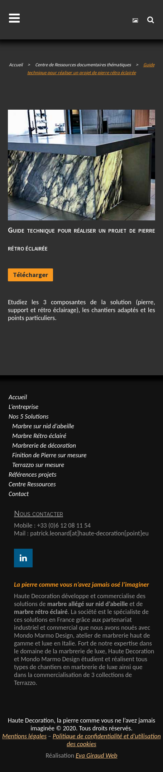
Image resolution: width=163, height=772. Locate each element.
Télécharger (30, 275)
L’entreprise (23, 407)
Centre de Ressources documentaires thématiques (83, 65)
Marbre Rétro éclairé (39, 436)
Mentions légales (24, 736)
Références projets (32, 474)
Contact (19, 494)
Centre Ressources (32, 484)
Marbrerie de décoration (44, 445)
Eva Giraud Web (96, 755)
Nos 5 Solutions (28, 416)
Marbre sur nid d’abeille (43, 426)
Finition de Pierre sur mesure (49, 455)
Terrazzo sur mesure (38, 465)
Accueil (16, 65)
